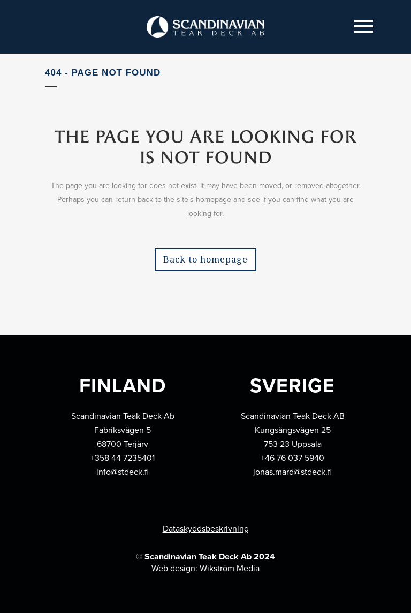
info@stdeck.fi (122, 472)
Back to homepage (205, 259)
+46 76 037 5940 (292, 458)
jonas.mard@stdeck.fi (292, 472)
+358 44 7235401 (122, 458)
